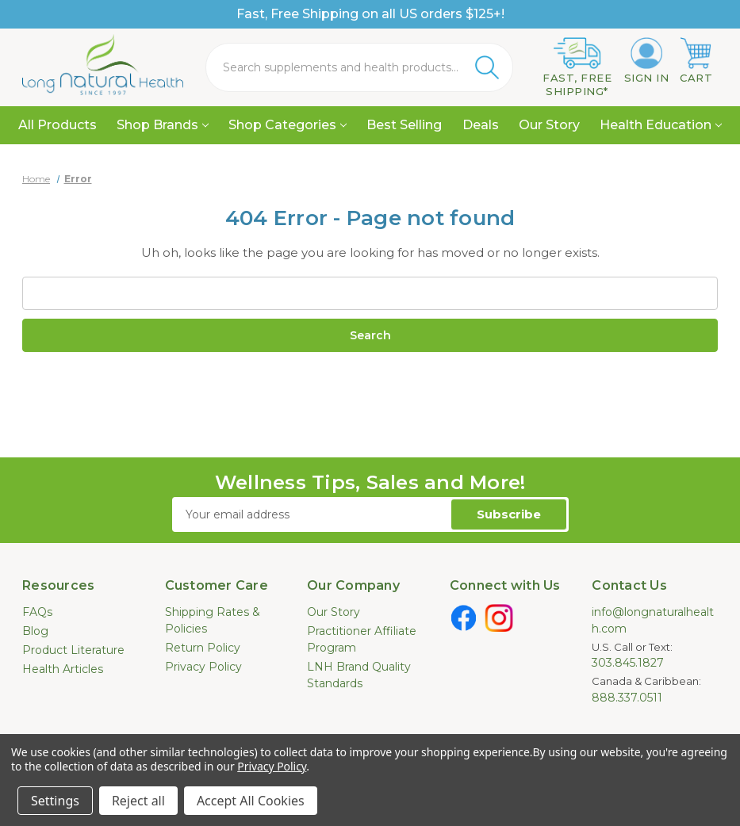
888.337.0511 (627, 697)
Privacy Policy (203, 667)
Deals (480, 124)
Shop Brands (163, 124)
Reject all (138, 800)
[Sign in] (647, 61)
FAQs (37, 612)
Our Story (549, 124)
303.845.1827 (628, 663)
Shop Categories (287, 124)
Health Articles (62, 669)
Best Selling (404, 124)
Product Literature (73, 650)
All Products (57, 124)
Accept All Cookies (251, 800)
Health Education (661, 124)
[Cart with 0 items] (696, 61)
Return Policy (202, 648)
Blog (35, 631)
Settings (55, 800)
